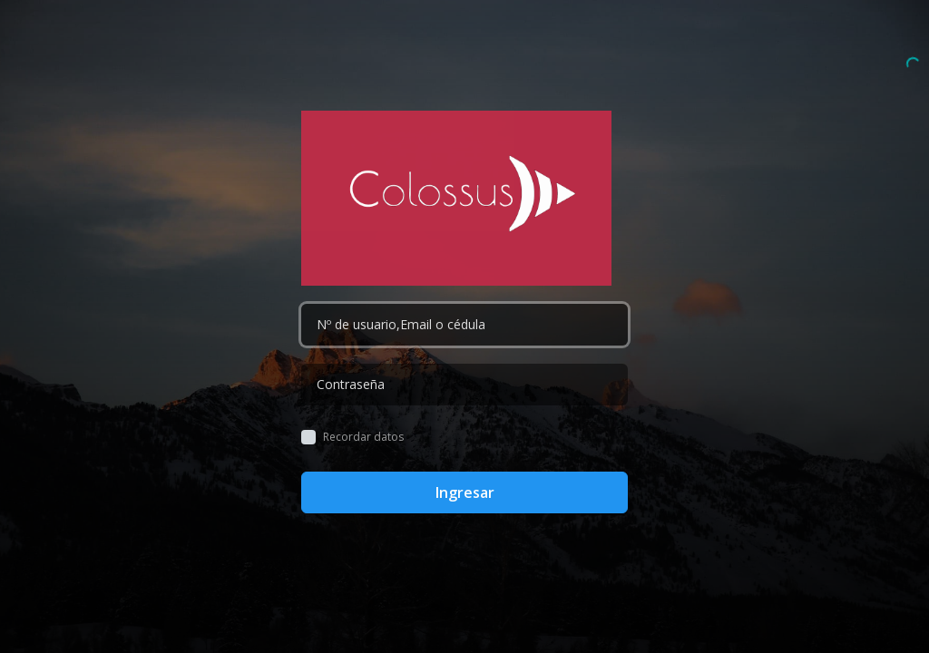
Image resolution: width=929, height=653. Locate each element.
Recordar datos (363, 437)
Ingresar (464, 492)
